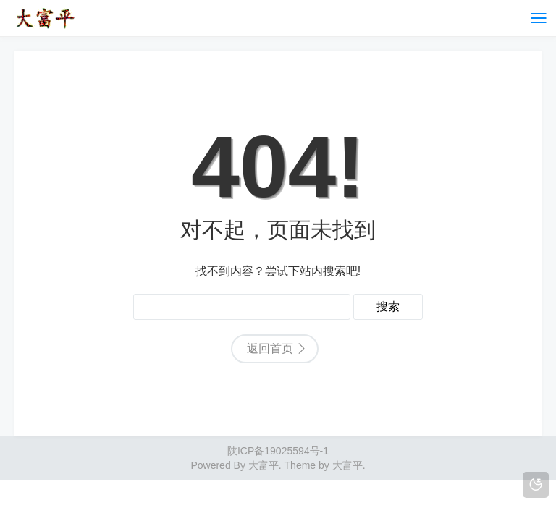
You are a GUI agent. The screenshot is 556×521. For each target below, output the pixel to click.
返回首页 (270, 348)
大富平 (347, 465)
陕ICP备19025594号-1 (278, 451)
